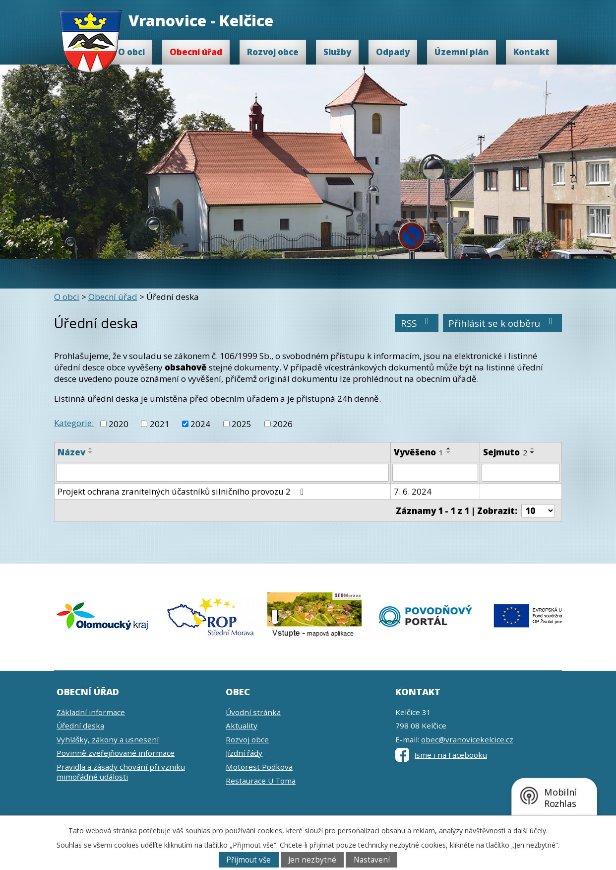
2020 (118, 424)
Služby (337, 52)
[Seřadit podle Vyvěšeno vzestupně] (448, 448)
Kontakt (531, 52)
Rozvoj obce (273, 52)
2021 (160, 424)
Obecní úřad (196, 52)
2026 (283, 424)
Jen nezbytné (312, 860)
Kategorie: (74, 423)
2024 (200, 424)
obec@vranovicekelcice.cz (467, 739)
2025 (241, 424)
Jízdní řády (244, 753)
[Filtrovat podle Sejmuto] (521, 473)
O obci (131, 52)
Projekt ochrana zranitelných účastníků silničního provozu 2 (183, 491)
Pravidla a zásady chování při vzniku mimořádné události (121, 772)
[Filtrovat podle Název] (222, 473)
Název (71, 452)
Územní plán (461, 52)
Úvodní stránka (253, 712)
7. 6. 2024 (412, 491)
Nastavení (372, 860)
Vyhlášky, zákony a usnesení (108, 739)
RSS (417, 323)
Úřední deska (80, 725)
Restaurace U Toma (261, 781)
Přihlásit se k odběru (502, 323)
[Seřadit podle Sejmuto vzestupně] (532, 448)
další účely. (530, 830)
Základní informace (91, 712)
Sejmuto (505, 452)
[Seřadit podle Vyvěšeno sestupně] (448, 452)
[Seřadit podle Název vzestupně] (90, 448)
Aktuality (241, 725)
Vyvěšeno (418, 452)
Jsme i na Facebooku (441, 755)
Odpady (393, 52)
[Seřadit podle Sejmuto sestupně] (532, 452)
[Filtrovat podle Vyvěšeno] (435, 473)
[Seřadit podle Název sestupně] (90, 452)
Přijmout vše (248, 860)
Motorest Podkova (259, 767)
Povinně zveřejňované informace (116, 753)
